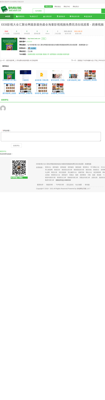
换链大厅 (34, 16)
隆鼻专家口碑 (49, 180)
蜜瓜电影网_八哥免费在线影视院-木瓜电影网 (22, 60)
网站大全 (89, 172)
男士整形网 (48, 170)
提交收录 (88, 16)
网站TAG (67, 6)
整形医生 (86, 167)
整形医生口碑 (61, 177)
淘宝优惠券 (62, 172)
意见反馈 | (70, 185)
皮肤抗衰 (94, 177)
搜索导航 (81, 172)
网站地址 (58, 6)
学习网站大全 (95, 167)
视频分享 (46, 54)
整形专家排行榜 (50, 177)
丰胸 (89, 175)
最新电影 (66, 54)
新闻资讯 (20, 16)
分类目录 (47, 16)
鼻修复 (99, 175)
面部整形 (83, 175)
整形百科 (57, 170)
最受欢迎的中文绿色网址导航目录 (12, 2)
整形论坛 (48, 167)
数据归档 (49, 185)
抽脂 (93, 175)
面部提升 (65, 175)
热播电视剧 (32, 54)
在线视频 (59, 54)
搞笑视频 (39, 54)
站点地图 (78, 185)
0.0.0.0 (29, 41)
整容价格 (89, 170)
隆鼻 (76, 175)
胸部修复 (78, 167)
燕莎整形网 (97, 172)
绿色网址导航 (81, 188)
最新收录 (61, 16)
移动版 (87, 185)
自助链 (47, 175)
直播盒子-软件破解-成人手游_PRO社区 (91, 60)
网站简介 (76, 6)
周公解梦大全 (72, 172)
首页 (6, 16)
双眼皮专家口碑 (85, 177)
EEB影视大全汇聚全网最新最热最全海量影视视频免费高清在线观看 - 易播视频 (52, 24)
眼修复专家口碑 (73, 177)
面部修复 (71, 167)
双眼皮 (71, 175)
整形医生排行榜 (67, 170)
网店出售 (54, 172)
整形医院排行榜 (79, 170)
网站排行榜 (74, 16)
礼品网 (47, 172)
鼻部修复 (63, 167)
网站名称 (48, 6)
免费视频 (53, 54)
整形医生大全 (55, 175)
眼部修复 (56, 167)
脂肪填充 (102, 177)
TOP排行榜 (60, 185)
